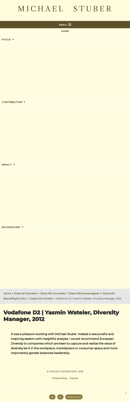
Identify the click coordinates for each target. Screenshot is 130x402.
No (60, 397)
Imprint (74, 378)
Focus (8, 39)
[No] (125, 393)
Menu (65, 24)
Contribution (14, 102)
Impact (8, 165)
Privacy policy (74, 397)
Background (13, 227)
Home (65, 31)
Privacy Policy (59, 378)
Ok (52, 397)
